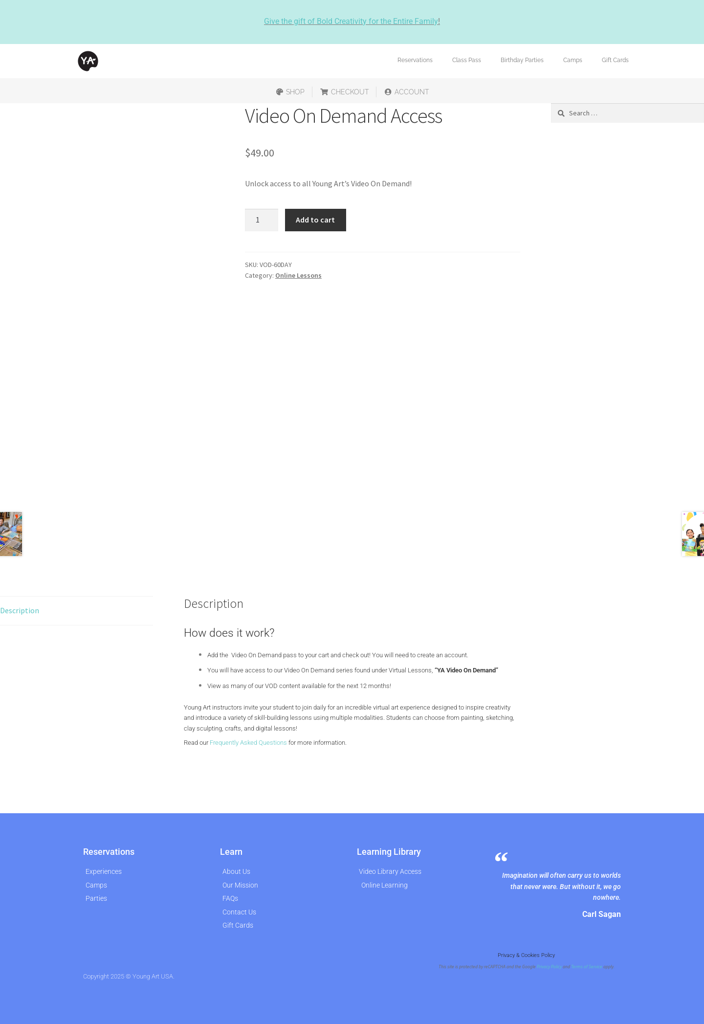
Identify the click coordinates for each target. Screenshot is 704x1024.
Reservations (415, 60)
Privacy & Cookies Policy (526, 955)
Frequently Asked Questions (248, 742)
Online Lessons (298, 275)
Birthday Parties (522, 60)
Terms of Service (586, 967)
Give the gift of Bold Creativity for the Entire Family (351, 21)
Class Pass (466, 60)
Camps (572, 60)
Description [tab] (19, 610)
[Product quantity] (261, 220)
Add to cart (315, 219)
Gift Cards (615, 60)
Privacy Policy (549, 967)
